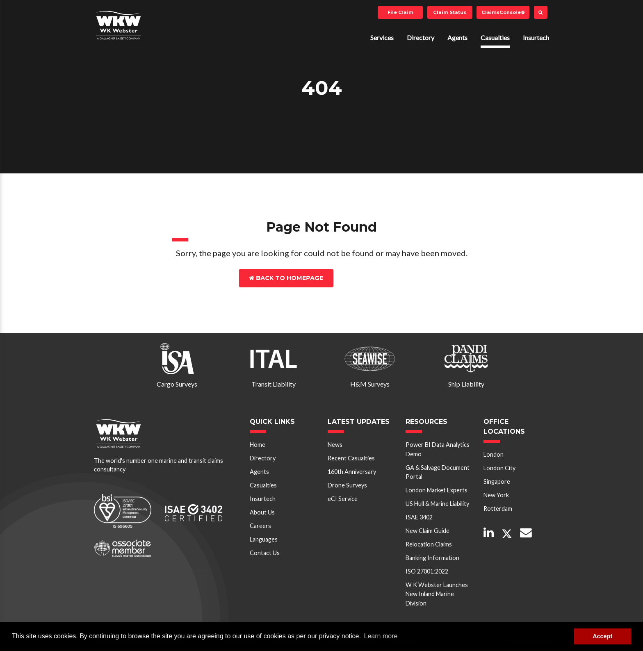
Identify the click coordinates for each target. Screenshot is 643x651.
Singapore (496, 481)
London (493, 454)
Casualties (495, 37)
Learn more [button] (381, 636)
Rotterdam (497, 508)
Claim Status (449, 12)
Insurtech (536, 37)
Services (382, 37)
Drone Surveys (347, 485)
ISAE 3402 (419, 517)
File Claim (400, 12)
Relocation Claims (429, 544)
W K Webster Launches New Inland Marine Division (437, 594)
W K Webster (118, 25)
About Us (262, 512)
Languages (264, 539)
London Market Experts (436, 490)
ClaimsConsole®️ (503, 12)
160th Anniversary (352, 471)
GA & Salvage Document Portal (438, 472)
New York (496, 495)
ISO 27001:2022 (427, 571)
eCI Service (343, 498)
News (335, 444)
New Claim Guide (427, 530)
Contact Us (369, 278)
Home (257, 444)
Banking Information (432, 557)
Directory (420, 37)
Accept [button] (602, 636)
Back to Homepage (286, 278)
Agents (457, 37)
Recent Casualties (351, 458)
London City (499, 467)
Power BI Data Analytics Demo (438, 449)
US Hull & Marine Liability (437, 503)
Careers (260, 525)
